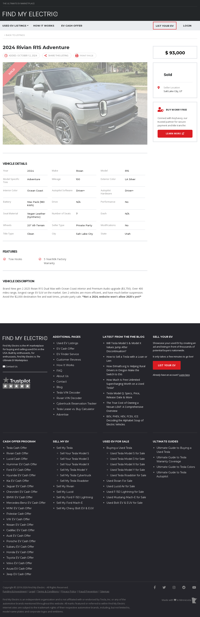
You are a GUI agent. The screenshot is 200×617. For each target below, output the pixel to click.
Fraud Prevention (88, 580)
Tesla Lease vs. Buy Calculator (75, 398)
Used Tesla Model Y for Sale (127, 458)
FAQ (59, 359)
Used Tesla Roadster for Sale (128, 464)
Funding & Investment (15, 580)
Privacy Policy (68, 580)
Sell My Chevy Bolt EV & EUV (75, 497)
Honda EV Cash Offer (20, 541)
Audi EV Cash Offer (18, 524)
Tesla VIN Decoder (68, 381)
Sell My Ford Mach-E (69, 491)
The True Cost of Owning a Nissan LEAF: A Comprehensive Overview (124, 396)
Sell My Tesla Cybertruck (75, 464)
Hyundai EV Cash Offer (21, 464)
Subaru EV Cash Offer (20, 535)
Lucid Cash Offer (17, 447)
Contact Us (12, 355)
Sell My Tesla (64, 436)
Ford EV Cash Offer (18, 458)
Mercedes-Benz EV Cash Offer (26, 491)
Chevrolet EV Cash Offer (21, 480)
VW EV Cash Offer (18, 508)
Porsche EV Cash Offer (21, 530)
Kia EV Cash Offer (17, 469)
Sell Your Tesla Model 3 (74, 447)
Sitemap (104, 580)
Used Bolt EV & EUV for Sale (124, 491)
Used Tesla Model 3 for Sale (127, 447)
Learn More (175, 133)
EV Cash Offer (71, 25)
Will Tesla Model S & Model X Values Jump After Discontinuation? (123, 336)
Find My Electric (11, 334)
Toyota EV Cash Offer (20, 546)
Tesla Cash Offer (16, 436)
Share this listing (56, 55)
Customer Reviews (68, 348)
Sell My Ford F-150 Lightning (74, 486)
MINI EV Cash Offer (19, 497)
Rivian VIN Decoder (69, 387)
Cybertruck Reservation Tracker (76, 392)
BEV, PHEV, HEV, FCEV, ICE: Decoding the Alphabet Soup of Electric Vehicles (125, 409)
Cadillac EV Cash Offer (20, 519)
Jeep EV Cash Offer (18, 563)
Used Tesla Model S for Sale (127, 442)
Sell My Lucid (64, 480)
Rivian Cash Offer (17, 442)
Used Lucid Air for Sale (120, 475)
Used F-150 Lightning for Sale (125, 480)
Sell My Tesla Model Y (73, 458)
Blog (59, 376)
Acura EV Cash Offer (19, 557)
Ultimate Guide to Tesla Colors (175, 455)
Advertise (62, 403)
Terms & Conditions (48, 580)
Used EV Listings (67, 332)
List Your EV (167, 354)
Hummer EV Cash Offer (21, 453)
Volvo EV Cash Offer (19, 552)
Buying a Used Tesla (119, 436)
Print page (84, 55)
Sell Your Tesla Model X (74, 453)
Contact (61, 370)
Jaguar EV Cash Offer (20, 475)
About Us (62, 365)
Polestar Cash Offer (18, 502)
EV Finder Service (67, 343)
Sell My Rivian (65, 475)
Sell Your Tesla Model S (74, 442)
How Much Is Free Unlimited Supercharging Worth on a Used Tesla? (125, 373)
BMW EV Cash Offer (19, 486)
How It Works (43, 25)
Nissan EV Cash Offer (19, 513)
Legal (32, 580)
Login (187, 25)
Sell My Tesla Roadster (74, 469)
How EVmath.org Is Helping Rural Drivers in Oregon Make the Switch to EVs (125, 359)
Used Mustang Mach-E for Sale (126, 486)
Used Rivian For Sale (119, 469)
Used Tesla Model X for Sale (127, 453)
